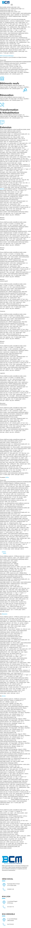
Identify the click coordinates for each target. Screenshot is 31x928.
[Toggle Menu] (11, 4)
